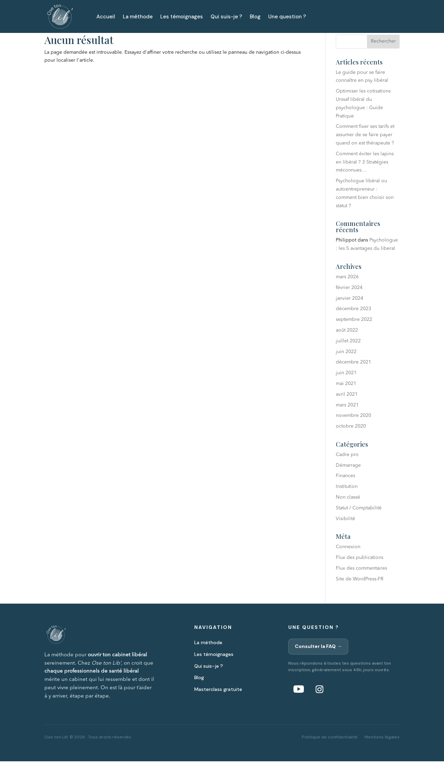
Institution (347, 505)
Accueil (105, 16)
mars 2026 (347, 295)
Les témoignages (181, 16)
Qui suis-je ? (226, 16)
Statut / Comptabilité (359, 526)
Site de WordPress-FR (359, 597)
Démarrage (348, 484)
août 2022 (347, 349)
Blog (255, 16)
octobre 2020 (351, 444)
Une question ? (287, 16)
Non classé (348, 516)
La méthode (138, 16)
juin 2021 (346, 391)
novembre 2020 (353, 434)
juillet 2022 (348, 359)
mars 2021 (347, 423)
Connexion (348, 565)
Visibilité (345, 537)
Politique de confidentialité (330, 755)
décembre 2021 (353, 380)
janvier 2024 (349, 316)
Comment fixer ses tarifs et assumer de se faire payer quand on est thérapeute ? (365, 153)
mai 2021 (346, 402)
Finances (345, 494)
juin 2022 (346, 370)
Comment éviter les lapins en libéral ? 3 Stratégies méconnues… (365, 181)
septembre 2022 (354, 338)
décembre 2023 (353, 327)
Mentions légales (382, 755)
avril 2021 (347, 413)
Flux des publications (359, 576)
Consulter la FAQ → (318, 665)
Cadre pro (347, 473)
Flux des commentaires (361, 587)
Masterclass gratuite (218, 708)
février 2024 (349, 306)
